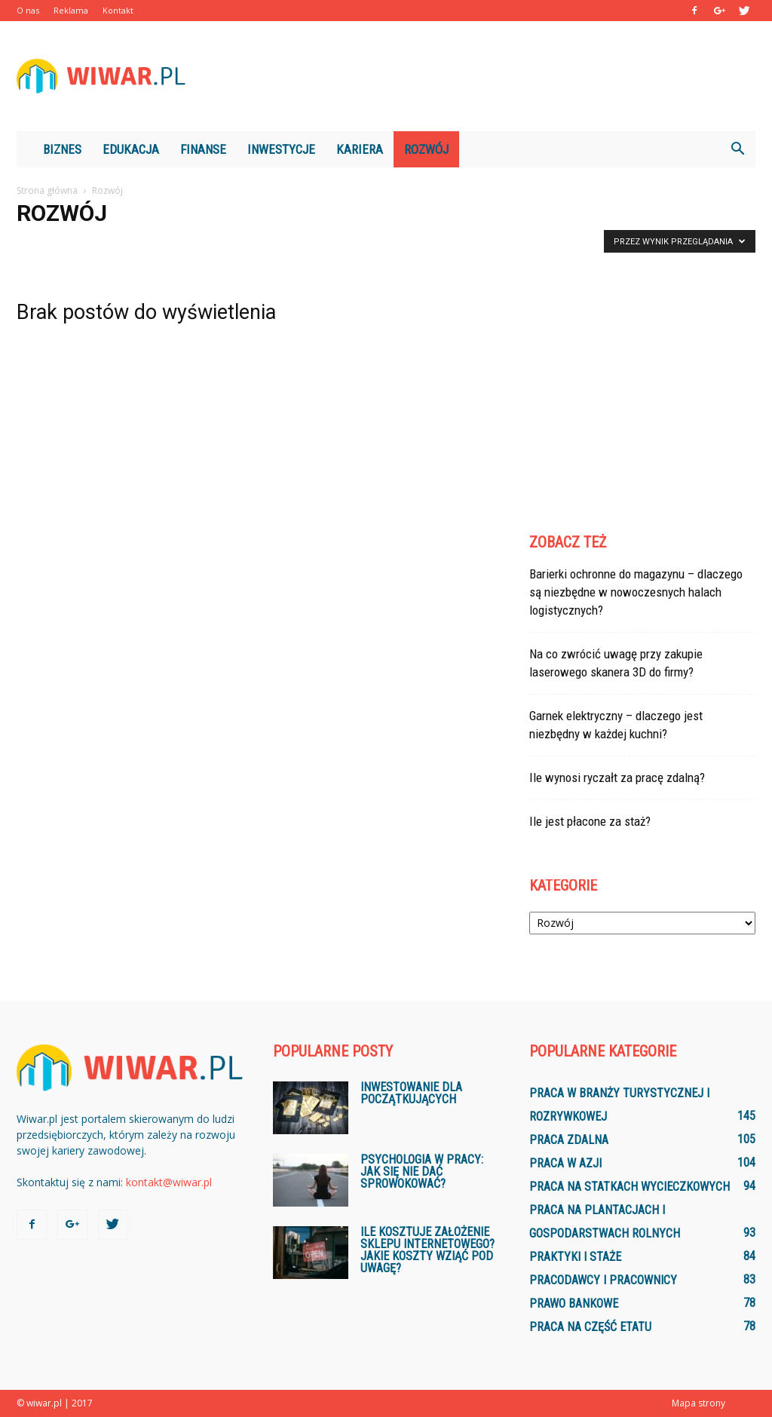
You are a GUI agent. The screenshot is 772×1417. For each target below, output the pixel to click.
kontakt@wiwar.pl (169, 1182)
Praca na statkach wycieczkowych (629, 1186)
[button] (737, 149)
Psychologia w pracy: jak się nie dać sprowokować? (421, 1171)
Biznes (62, 149)
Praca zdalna (568, 1140)
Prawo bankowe (573, 1303)
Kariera (359, 149)
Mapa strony (698, 1403)
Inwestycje (281, 149)
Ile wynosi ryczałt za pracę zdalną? (617, 777)
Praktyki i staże (575, 1257)
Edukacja (131, 149)
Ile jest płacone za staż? (590, 821)
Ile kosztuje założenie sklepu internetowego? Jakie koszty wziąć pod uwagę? (427, 1250)
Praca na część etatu (590, 1327)
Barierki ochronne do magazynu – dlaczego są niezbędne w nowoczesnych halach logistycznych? (636, 592)
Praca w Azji (565, 1163)
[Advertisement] (481, 76)
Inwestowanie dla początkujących (411, 1093)
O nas (28, 10)
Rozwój (426, 149)
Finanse (203, 149)
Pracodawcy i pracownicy (603, 1280)
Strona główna (47, 190)
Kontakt (118, 10)
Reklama (71, 10)
